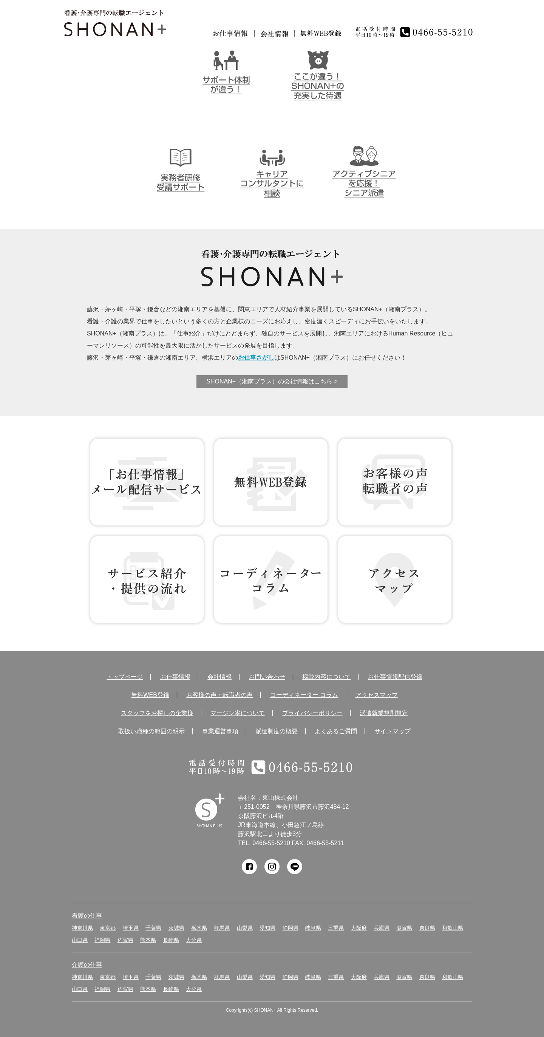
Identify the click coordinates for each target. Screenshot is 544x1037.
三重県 (336, 928)
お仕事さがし (256, 357)
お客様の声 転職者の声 (395, 482)
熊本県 (148, 940)
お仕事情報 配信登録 (147, 482)
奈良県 (427, 928)
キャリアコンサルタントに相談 (272, 169)
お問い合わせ (267, 677)
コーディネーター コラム (271, 579)
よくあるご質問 (336, 731)
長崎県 (171, 940)
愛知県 (267, 928)
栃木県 (199, 928)
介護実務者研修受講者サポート (180, 169)
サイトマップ (392, 731)
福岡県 (102, 940)
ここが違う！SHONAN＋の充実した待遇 (318, 72)
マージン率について (237, 713)
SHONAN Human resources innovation (210, 810)
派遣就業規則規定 (384, 713)
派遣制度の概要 (276, 731)
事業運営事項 (220, 731)
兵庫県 (381, 928)
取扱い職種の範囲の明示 (151, 731)
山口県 (80, 940)
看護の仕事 (87, 915)
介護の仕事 (87, 964)
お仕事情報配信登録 (395, 677)
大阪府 (359, 928)
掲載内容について (326, 677)
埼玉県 (131, 928)
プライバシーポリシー (312, 713)
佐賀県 (125, 940)
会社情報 (274, 33)
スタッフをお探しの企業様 (157, 713)
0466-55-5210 (271, 843)
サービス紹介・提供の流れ (147, 579)
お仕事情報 (231, 33)
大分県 (194, 940)
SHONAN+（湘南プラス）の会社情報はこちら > (272, 381)
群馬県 (222, 928)
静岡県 (290, 928)
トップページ (125, 677)
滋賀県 (404, 928)
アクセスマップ (376, 695)
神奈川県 (82, 928)
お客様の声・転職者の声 (219, 695)
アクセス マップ (395, 579)
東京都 (108, 928)
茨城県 (176, 928)
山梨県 (245, 928)
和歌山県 (452, 928)
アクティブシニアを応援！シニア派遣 (364, 169)
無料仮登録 (321, 33)
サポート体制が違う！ (226, 72)
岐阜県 (313, 928)
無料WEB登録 (271, 482)
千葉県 (153, 928)
